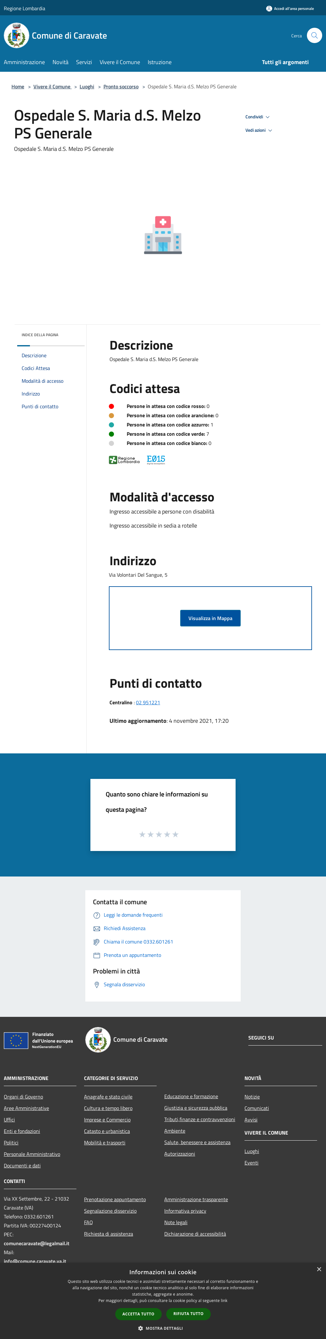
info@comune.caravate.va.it (35, 1261)
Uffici (9, 1119)
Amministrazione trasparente (196, 1199)
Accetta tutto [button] (138, 1314)
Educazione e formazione (191, 1096)
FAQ (88, 1222)
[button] (163, 1328)
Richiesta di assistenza (108, 1234)
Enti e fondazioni (22, 1131)
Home (17, 86)
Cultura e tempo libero (108, 1108)
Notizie (252, 1096)
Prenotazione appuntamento (115, 1199)
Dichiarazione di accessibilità (195, 1234)
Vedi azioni (259, 130)
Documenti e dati (22, 1165)
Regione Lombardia (24, 8)
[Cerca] (314, 35)
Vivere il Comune (52, 86)
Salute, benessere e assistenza (197, 1142)
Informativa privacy (185, 1211)
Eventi (251, 1162)
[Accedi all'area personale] (290, 8)
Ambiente (174, 1131)
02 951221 (148, 702)
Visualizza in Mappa (210, 618)
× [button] (318, 1269)
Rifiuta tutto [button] (189, 1313)
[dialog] (163, 1301)
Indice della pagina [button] (40, 335)
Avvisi (251, 1119)
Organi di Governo (23, 1096)
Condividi (258, 117)
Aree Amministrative (26, 1108)
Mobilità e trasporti (104, 1142)
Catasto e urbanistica (107, 1131)
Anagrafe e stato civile (108, 1096)
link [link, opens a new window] (224, 1300)
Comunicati (256, 1108)
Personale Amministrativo (32, 1154)
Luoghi (87, 86)
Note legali (176, 1222)
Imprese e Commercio (107, 1119)
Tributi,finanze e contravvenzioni (199, 1119)
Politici (11, 1142)
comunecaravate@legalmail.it (36, 1243)
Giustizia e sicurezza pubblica (195, 1108)
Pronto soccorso (120, 86)
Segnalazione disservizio (110, 1211)
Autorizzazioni (179, 1154)
